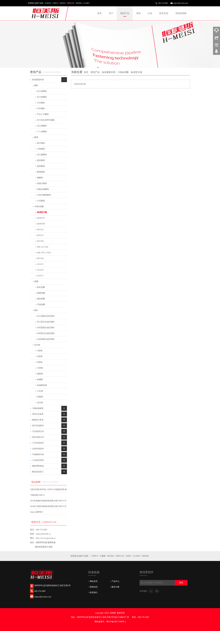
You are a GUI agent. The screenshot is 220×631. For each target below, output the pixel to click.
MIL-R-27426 (42, 247)
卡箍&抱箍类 (37, 408)
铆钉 (36, 310)
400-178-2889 (163, 3)
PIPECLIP (120, 556)
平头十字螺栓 (43, 114)
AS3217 (40, 276)
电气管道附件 (38, 426)
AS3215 (40, 264)
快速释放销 (42, 385)
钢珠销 (40, 374)
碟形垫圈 (41, 299)
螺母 (36, 137)
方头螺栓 (41, 103)
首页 (99, 13)
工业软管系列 (38, 460)
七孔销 (40, 391)
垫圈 (36, 281)
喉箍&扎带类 (37, 420)
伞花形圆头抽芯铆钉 (46, 339)
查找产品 (124, 13)
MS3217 (40, 235)
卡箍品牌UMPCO (37, 495)
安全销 (37, 345)
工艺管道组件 (38, 443)
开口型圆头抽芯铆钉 (46, 316)
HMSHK (145, 556)
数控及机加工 (38, 472)
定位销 (40, 402)
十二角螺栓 (42, 132)
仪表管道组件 (38, 449)
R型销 (39, 362)
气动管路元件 (38, 431)
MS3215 (40, 230)
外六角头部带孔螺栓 (46, 120)
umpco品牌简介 (36, 512)
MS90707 (41, 218)
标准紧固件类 (108, 72)
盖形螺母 (41, 166)
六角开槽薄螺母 (44, 195)
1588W (128, 556)
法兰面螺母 (42, 155)
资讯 (138, 13)
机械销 (40, 379)
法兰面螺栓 (42, 126)
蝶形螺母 (41, 172)
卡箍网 (103, 556)
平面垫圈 (41, 304)
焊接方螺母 (42, 183)
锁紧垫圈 (41, 293)
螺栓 (36, 85)
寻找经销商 (180, 13)
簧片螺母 (41, 143)
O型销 (39, 351)
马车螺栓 (41, 108)
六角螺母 (41, 149)
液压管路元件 (38, 437)
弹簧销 (40, 397)
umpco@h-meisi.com (180, 3)
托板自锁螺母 (43, 189)
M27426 (40, 241)
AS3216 (40, 270)
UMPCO (94, 556)
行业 (150, 13)
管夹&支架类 (37, 414)
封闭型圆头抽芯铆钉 (46, 328)
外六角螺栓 (42, 97)
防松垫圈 (41, 287)
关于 (111, 13)
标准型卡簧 (136, 72)
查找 (181, 583)
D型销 (39, 356)
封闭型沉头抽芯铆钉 (46, 333)
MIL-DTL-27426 (44, 253)
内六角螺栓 (42, 91)
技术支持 (163, 13)
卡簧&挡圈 (123, 72)
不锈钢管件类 (38, 454)
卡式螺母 (41, 201)
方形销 (40, 368)
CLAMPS (136, 556)
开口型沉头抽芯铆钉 (46, 322)
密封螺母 (41, 160)
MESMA (110, 556)
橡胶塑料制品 (38, 466)
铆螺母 (40, 178)
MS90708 (41, 224)
